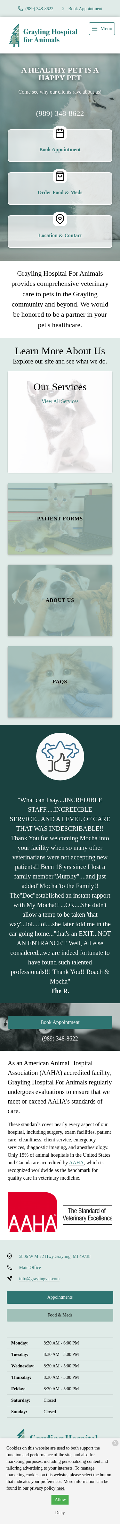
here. (61, 1488)
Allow (60, 1499)
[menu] (102, 28)
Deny (60, 1512)
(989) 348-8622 (60, 113)
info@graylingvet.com (39, 1278)
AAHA (76, 1162)
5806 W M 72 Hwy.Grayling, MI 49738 (55, 1256)
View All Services (60, 401)
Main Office (30, 1267)
